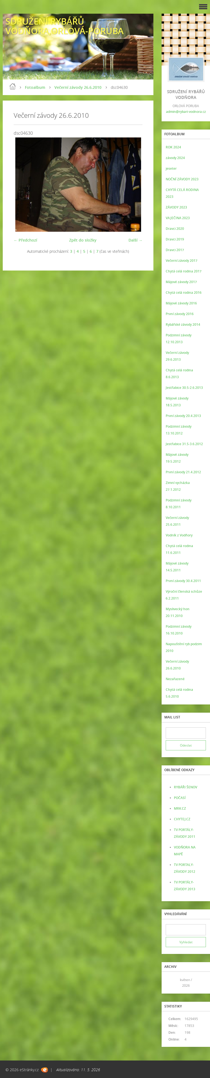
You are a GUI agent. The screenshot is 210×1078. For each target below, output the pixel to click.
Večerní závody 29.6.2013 (177, 356)
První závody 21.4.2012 (183, 472)
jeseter (171, 168)
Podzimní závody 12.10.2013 (178, 338)
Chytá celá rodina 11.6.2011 (179, 549)
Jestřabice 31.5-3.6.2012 (184, 444)
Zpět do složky (83, 240)
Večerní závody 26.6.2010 (77, 87)
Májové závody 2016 (181, 303)
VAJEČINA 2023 (178, 218)
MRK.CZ (180, 808)
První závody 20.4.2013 (183, 415)
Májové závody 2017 (181, 282)
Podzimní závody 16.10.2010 (178, 630)
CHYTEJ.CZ (182, 819)
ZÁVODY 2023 (176, 207)
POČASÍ (180, 797)
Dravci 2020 (175, 228)
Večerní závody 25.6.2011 (177, 521)
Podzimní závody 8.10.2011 (178, 503)
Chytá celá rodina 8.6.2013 (179, 373)
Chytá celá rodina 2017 (184, 271)
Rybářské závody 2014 (183, 324)
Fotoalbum (35, 87)
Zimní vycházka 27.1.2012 (178, 486)
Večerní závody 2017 (181, 260)
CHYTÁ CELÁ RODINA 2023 (182, 193)
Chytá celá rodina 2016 (184, 292)
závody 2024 (175, 157)
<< (172, 982)
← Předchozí (25, 240)
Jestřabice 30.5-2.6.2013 (184, 387)
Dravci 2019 (175, 239)
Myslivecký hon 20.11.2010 (177, 612)
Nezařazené (175, 679)
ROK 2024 (173, 147)
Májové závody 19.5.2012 (177, 458)
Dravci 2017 (175, 250)
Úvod (13, 86)
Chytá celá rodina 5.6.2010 (179, 693)
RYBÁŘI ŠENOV (185, 787)
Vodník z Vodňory (179, 535)
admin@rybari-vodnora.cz (186, 111)
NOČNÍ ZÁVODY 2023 (182, 179)
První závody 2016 (180, 314)
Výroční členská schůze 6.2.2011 (184, 595)
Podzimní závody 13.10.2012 (178, 430)
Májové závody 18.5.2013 (177, 401)
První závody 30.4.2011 (183, 580)
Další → (135, 240)
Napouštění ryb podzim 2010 (184, 647)
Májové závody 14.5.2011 (177, 566)
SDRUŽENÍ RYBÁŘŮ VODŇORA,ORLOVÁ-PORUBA (64, 26)
